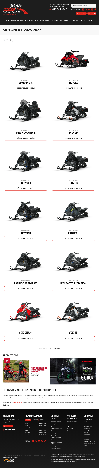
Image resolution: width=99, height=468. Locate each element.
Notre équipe (87, 424)
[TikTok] (95, 9)
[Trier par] (86, 40)
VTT (52, 426)
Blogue (85, 421)
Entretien (86, 439)
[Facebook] (83, 9)
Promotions (57, 20)
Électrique (53, 430)
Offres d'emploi (88, 426)
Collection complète (56, 448)
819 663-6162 (58, 9)
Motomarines (54, 435)
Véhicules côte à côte (56, 428)
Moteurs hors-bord (56, 437)
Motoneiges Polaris (56, 446)
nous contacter (17, 402)
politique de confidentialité (87, 459)
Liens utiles (88, 416)
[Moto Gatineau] (16, 9)
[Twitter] (86, 9)
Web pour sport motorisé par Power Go (35, 455)
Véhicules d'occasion (29, 20)
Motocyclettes (54, 424)
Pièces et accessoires (89, 441)
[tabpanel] (35, 430)
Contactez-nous (86, 20)
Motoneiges (54, 433)
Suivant (58, 348)
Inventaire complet (56, 421)
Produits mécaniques (56, 440)
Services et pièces (71, 20)
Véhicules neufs (12, 20)
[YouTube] (89, 9)
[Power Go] (24, 460)
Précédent (41, 348)
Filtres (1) (7, 40)
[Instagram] (92, 9)
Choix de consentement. (71, 461)
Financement (45, 20)
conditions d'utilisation (58, 461)
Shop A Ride (15, 457)
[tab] (28, 420)
